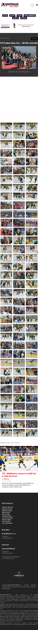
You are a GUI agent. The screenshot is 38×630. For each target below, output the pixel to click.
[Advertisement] (19, 98)
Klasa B (23, 18)
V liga (19, 15)
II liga (5, 15)
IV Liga (12, 15)
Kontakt (26, 585)
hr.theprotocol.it (24, 587)
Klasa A (15, 18)
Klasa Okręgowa (30, 15)
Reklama (33, 585)
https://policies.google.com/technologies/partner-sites (14, 596)
